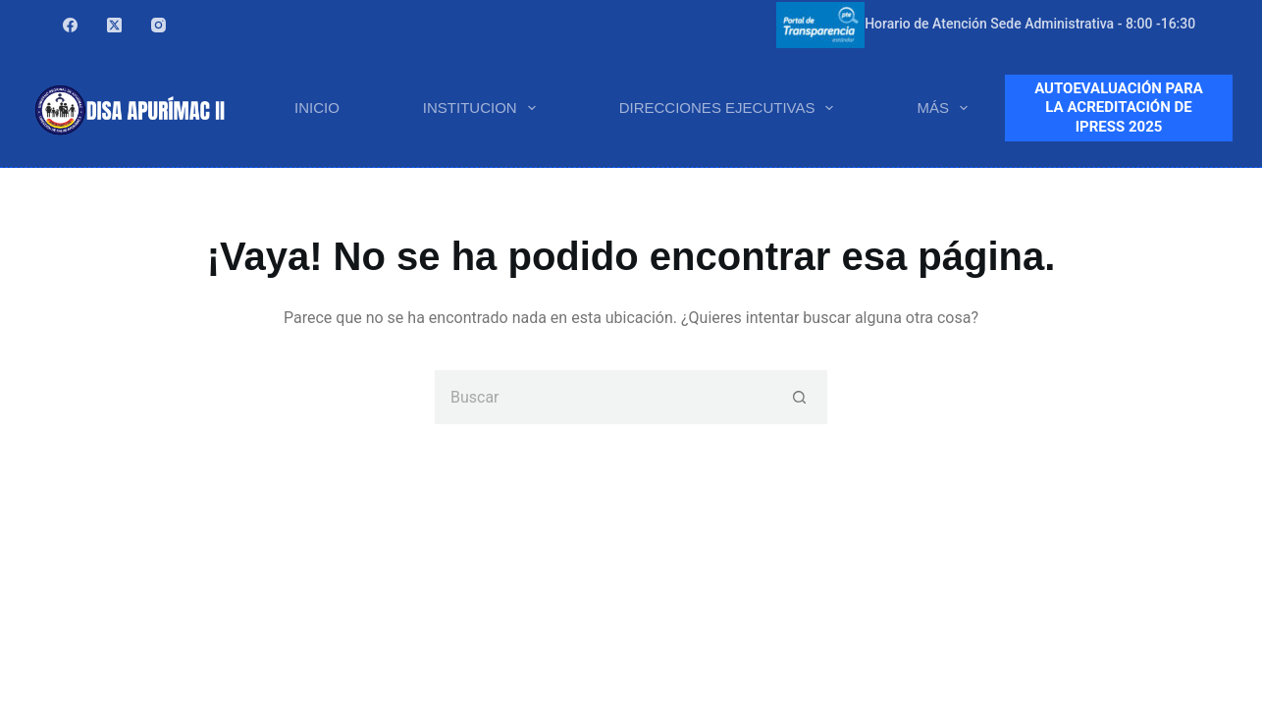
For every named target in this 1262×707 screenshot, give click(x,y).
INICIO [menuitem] (317, 107)
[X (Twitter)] (114, 25)
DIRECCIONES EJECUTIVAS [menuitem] (730, 108)
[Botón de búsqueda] (800, 397)
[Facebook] (70, 25)
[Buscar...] (604, 397)
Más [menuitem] (946, 108)
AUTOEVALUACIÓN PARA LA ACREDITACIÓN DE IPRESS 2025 (1118, 108)
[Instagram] (158, 25)
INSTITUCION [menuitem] (483, 108)
